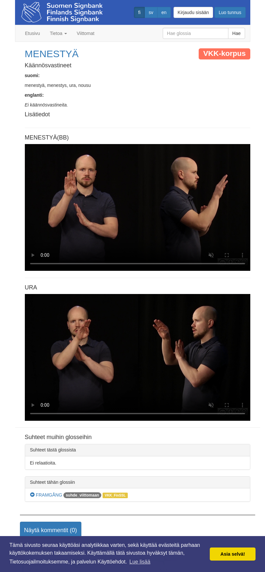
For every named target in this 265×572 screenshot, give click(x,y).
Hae (236, 33)
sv (151, 12)
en (164, 12)
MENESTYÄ (52, 53)
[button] (50, 530)
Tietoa (58, 33)
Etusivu (32, 33)
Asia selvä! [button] (233, 554)
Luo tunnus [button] (230, 12)
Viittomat (85, 33)
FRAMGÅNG (46, 495)
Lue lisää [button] (139, 561)
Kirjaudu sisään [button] (193, 12)
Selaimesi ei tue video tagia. (137, 207)
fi (139, 12)
